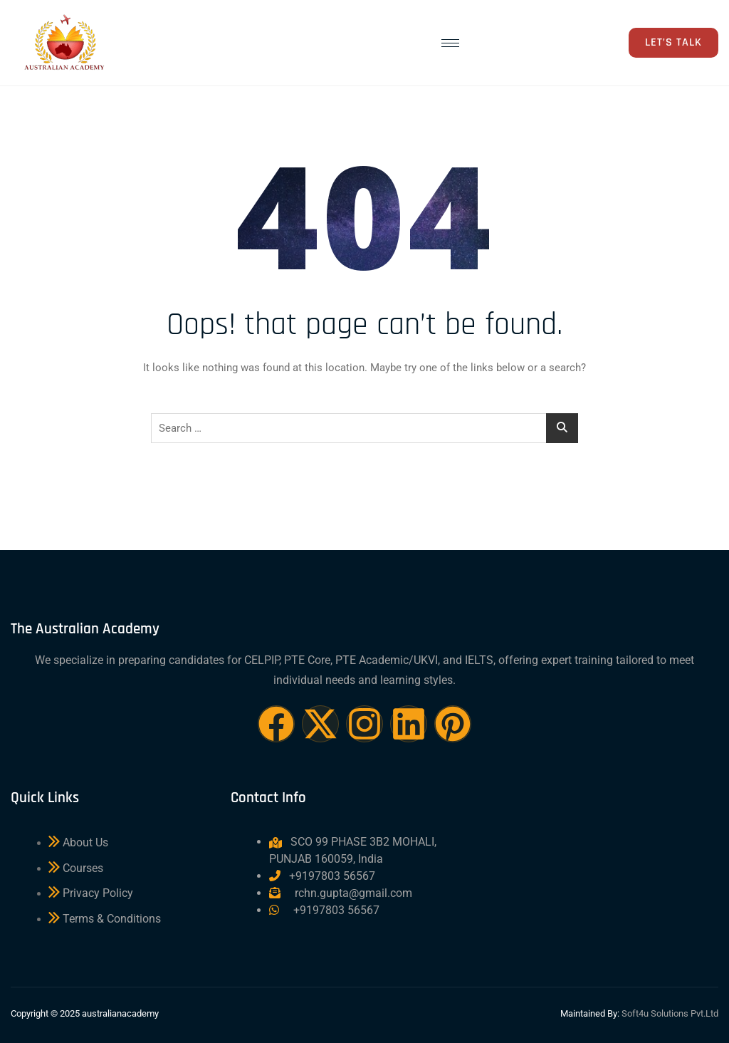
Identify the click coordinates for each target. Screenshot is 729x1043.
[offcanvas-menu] (607, 43)
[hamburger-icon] (450, 43)
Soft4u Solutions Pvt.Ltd (670, 1013)
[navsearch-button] (575, 45)
